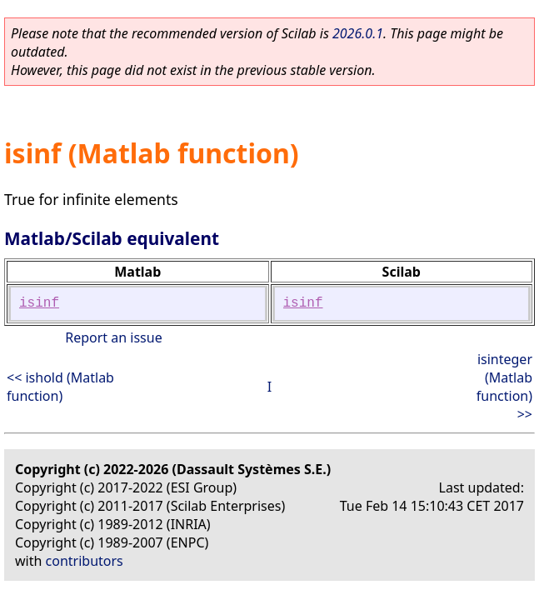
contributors (84, 561)
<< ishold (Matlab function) (60, 386)
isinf (39, 303)
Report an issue (113, 337)
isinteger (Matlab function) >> (504, 386)
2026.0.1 (357, 33)
